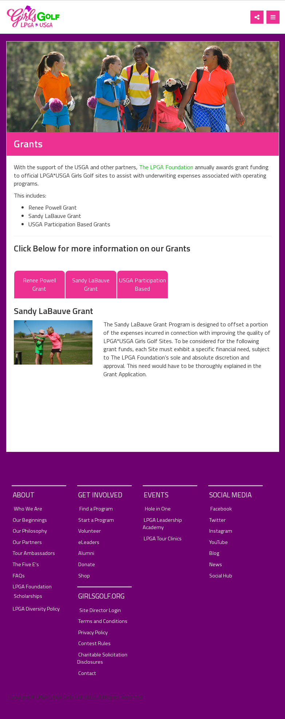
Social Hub (220, 576)
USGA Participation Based (142, 284)
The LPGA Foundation (166, 167)
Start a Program (96, 520)
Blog (214, 553)
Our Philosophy (30, 531)
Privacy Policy (93, 632)
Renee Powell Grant (39, 284)
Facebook (221, 509)
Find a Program (96, 509)
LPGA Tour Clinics (163, 539)
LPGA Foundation (32, 587)
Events (156, 494)
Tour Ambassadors (34, 553)
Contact (87, 673)
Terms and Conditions (102, 621)
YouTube (218, 542)
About (24, 494)
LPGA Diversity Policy (36, 609)
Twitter (217, 520)
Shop (84, 576)
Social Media (230, 494)
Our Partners (27, 542)
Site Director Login (100, 610)
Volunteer (89, 531)
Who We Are (28, 509)
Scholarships (28, 596)
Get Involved (100, 494)
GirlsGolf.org (101, 596)
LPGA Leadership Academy (162, 523)
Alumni (86, 553)
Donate (86, 564)
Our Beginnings (30, 520)
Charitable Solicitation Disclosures (102, 658)
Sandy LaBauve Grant (91, 284)
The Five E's (26, 564)
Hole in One (158, 509)
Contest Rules (94, 643)
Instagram (220, 531)
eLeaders (88, 542)
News (215, 564)
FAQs (19, 576)
